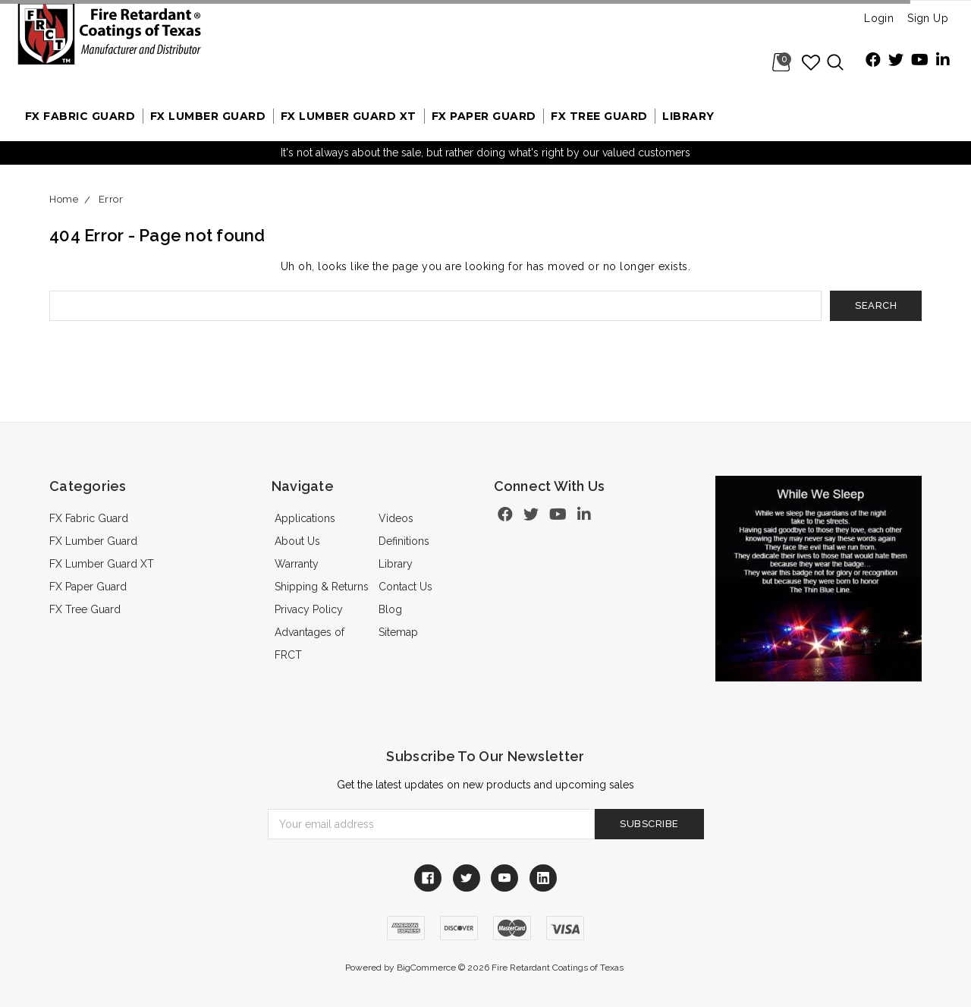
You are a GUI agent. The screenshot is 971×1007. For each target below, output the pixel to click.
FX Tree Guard (599, 116)
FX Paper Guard (484, 116)
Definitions (404, 541)
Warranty (297, 564)
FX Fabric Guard (80, 116)
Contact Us (405, 587)
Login (879, 18)
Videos (396, 518)
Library (688, 116)
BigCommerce (426, 967)
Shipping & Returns (322, 587)
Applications (305, 518)
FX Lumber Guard (208, 116)
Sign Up (927, 18)
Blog (390, 609)
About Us (297, 541)
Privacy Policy (309, 609)
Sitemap (398, 632)
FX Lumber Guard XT (348, 116)
